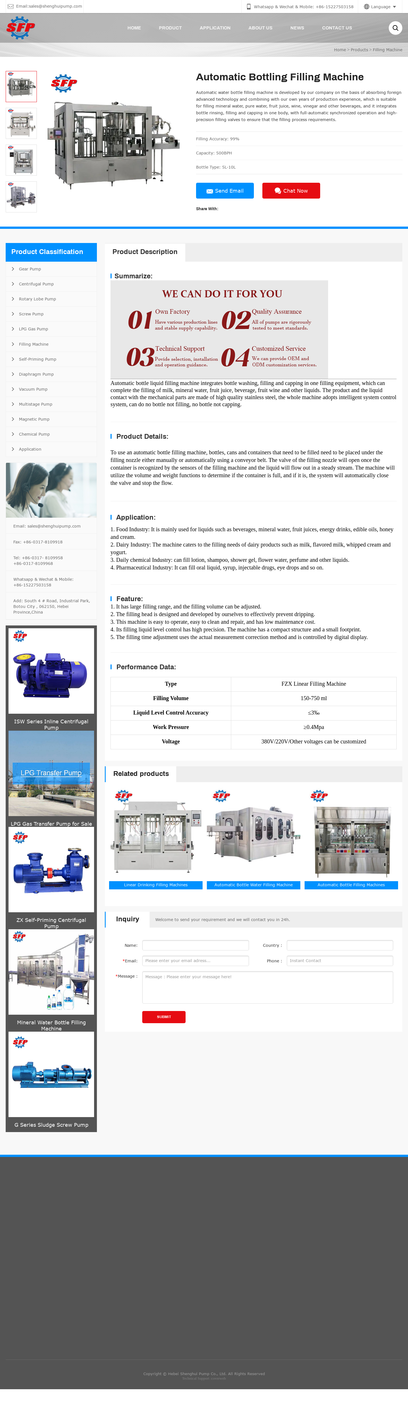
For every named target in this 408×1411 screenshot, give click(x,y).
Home (340, 49)
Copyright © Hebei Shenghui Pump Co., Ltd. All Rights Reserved (204, 1395)
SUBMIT (164, 1017)
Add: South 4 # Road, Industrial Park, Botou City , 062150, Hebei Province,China (51, 628)
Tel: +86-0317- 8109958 (38, 579)
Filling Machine (387, 49)
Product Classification (47, 252)
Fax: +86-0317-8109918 (38, 563)
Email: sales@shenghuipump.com (47, 547)
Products (359, 49)
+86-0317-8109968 (33, 585)
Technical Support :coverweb (204, 1400)
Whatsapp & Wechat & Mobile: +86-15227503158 (43, 604)
